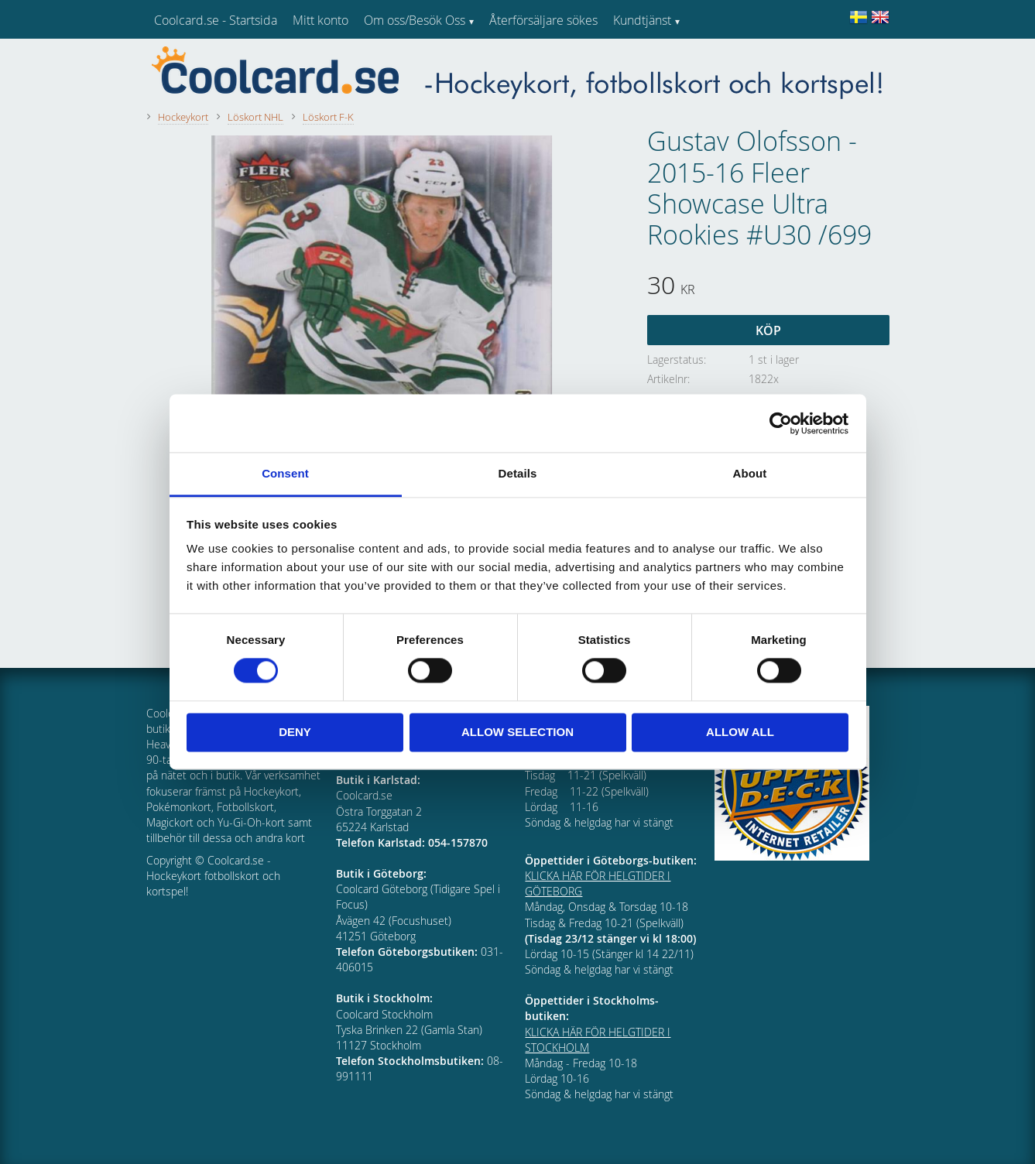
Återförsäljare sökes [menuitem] (543, 20)
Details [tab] (518, 473)
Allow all (740, 731)
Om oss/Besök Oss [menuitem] (414, 20)
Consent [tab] (285, 473)
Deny (295, 731)
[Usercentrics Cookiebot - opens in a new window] (780, 423)
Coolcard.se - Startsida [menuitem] (215, 20)
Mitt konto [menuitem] (320, 20)
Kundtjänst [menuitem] (642, 20)
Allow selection (517, 731)
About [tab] (750, 473)
